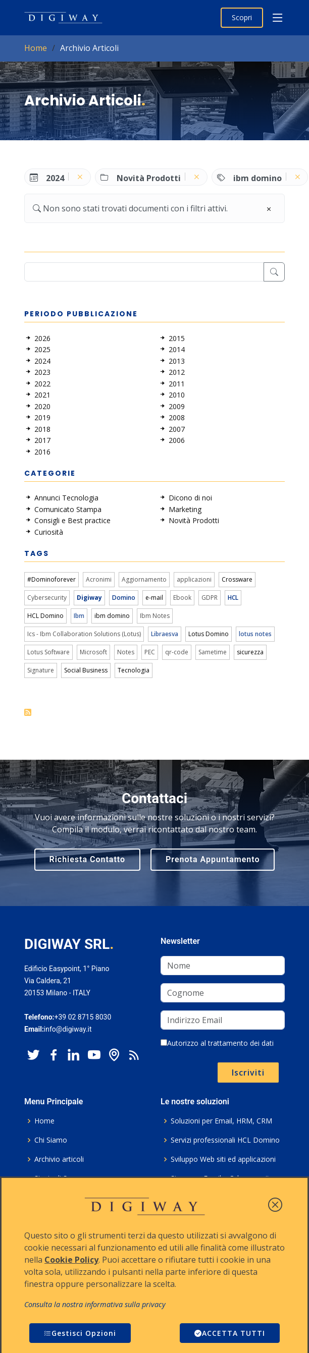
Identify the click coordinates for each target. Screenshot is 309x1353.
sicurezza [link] (250, 652)
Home (35, 47)
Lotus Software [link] (48, 652)
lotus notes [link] (255, 634)
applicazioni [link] (194, 579)
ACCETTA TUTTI (229, 1333)
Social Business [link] (86, 670)
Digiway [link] (89, 597)
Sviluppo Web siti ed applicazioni (223, 1159)
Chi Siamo (50, 1140)
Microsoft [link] (93, 652)
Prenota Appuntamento (213, 859)
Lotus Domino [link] (208, 634)
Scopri (242, 17)
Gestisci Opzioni (80, 1333)
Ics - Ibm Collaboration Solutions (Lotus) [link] (84, 634)
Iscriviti (248, 1072)
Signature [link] (40, 670)
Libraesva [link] (164, 634)
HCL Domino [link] (45, 615)
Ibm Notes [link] (155, 615)
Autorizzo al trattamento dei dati (217, 1043)
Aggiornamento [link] (144, 579)
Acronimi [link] (99, 579)
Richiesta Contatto (87, 859)
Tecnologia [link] (133, 670)
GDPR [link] (209, 597)
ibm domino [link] (112, 615)
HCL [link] (233, 597)
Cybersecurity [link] (47, 597)
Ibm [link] (79, 615)
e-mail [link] (154, 597)
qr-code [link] (176, 652)
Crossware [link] (237, 579)
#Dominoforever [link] (51, 579)
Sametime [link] (212, 652)
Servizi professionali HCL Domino (225, 1140)
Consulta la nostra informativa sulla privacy (95, 1304)
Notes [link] (125, 652)
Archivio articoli (59, 1159)
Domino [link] (123, 597)
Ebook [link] (182, 597)
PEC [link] (149, 652)
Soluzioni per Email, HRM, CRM (221, 1120)
